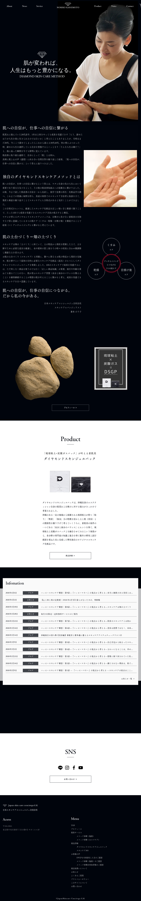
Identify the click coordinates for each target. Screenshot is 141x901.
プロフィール (76, 829)
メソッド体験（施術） (86, 836)
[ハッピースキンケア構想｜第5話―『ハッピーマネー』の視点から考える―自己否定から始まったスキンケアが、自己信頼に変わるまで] (88, 642)
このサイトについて (79, 883)
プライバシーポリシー (80, 879)
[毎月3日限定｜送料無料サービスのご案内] (88, 614)
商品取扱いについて (79, 868)
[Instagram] (67, 767)
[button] (9, 6)
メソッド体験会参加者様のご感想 (90, 865)
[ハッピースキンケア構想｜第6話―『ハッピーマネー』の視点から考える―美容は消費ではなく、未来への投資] (88, 628)
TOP (73, 825)
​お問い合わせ (76, 886)
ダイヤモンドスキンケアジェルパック (92, 847)
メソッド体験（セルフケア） (88, 840)
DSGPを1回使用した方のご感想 (89, 858)
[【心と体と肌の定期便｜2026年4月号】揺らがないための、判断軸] (88, 600)
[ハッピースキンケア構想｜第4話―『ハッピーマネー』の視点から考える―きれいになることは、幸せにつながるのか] (88, 649)
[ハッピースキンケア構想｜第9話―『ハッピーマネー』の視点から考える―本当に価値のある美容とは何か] (88, 593)
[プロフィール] (70, 408)
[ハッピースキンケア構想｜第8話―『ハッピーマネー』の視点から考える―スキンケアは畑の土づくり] (88, 607)
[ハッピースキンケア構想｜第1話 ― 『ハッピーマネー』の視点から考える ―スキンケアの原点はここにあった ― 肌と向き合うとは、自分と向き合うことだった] (88, 670)
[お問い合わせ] (70, 779)
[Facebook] (74, 767)
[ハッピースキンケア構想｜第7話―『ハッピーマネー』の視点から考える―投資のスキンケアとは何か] (88, 621)
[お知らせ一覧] (128, 678)
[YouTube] (80, 767)
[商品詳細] (70, 555)
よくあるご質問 (78, 875)
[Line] (60, 767)
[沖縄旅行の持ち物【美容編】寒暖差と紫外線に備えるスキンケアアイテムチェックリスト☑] (88, 635)
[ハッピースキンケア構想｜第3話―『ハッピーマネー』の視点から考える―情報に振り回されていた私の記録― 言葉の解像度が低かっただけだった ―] (88, 656)
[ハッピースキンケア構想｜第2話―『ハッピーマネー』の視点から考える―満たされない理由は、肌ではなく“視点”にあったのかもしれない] (88, 663)
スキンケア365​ (82, 850)
